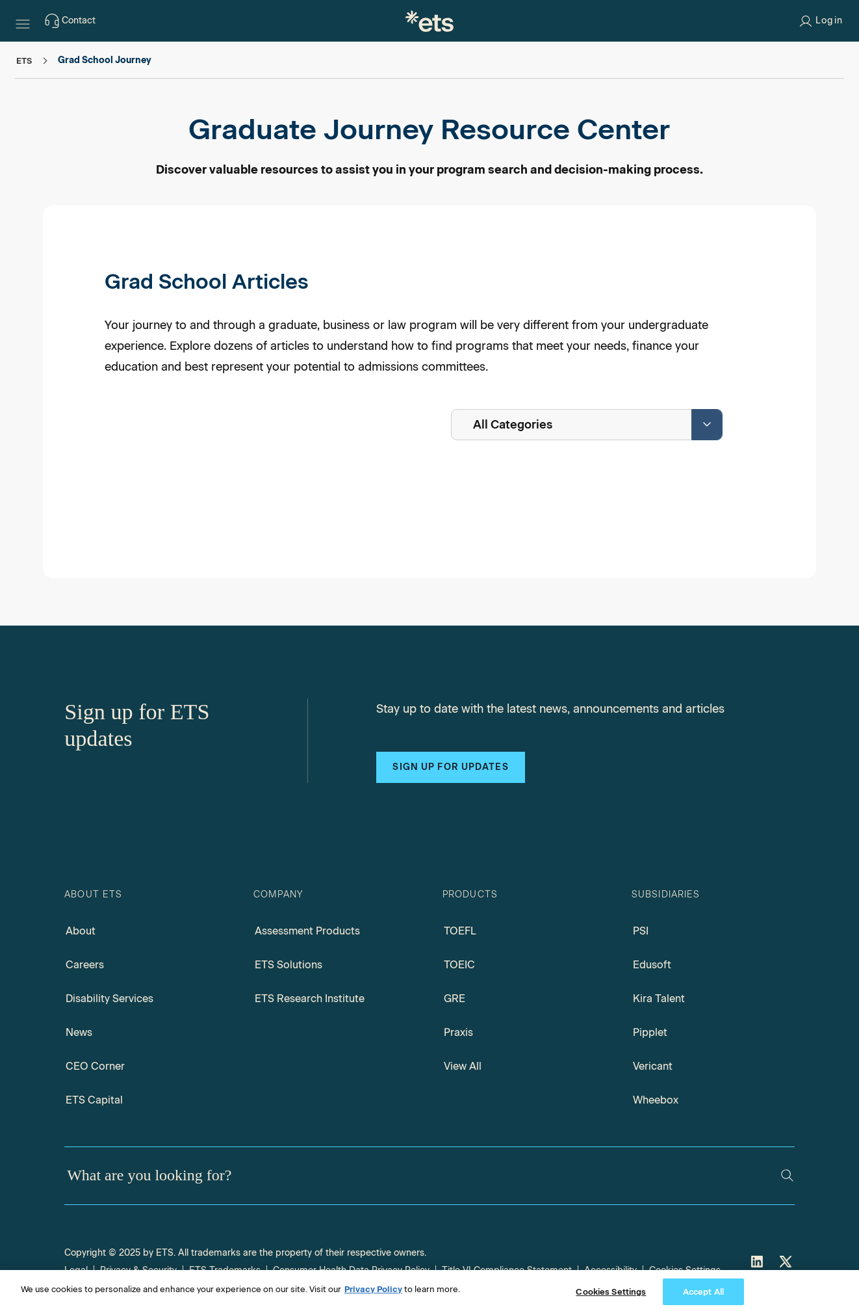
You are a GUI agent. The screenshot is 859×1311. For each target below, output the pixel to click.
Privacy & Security (138, 1270)
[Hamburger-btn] (23, 21)
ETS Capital (94, 1100)
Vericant (653, 1066)
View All (462, 1066)
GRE (454, 998)
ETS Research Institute (310, 998)
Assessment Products (307, 931)
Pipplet (650, 1032)
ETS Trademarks (225, 1270)
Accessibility (610, 1270)
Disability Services (109, 998)
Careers (85, 965)
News (79, 1032)
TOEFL (460, 931)
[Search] (787, 1175)
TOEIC (459, 965)
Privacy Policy (373, 1298)
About (81, 931)
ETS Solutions (288, 965)
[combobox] (587, 425)
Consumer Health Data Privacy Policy (351, 1270)
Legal (76, 1270)
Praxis (458, 1032)
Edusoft (652, 965)
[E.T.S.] (429, 20)
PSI (640, 931)
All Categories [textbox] (512, 424)
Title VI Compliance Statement (507, 1270)
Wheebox (655, 1100)
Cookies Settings (685, 1270)
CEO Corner (95, 1066)
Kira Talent (659, 998)
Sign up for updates (450, 767)
